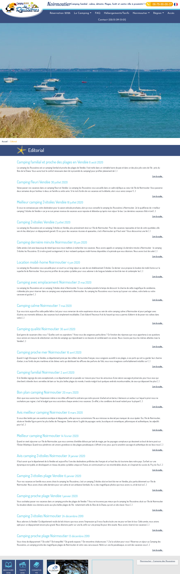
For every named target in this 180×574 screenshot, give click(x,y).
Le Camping (82, 13)
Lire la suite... (157, 176)
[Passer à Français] (176, 4)
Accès (171, 13)
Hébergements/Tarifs (116, 13)
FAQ (97, 13)
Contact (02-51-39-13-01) (112, 19)
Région (158, 13)
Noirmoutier (141, 13)
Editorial (13, 141)
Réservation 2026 (60, 13)
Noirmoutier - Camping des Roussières (157, 561)
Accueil (5, 141)
